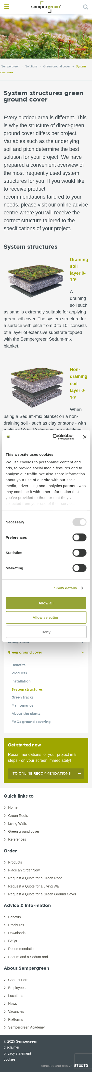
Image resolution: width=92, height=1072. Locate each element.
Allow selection (46, 617)
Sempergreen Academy (26, 1027)
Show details (65, 588)
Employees (17, 988)
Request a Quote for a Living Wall (34, 886)
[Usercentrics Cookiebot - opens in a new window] (55, 437)
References (17, 839)
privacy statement (17, 1053)
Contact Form (18, 980)
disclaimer (11, 1047)
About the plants (26, 714)
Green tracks (22, 697)
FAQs (12, 941)
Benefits (19, 665)
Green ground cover (25, 652)
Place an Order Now (23, 870)
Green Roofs (18, 816)
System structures (27, 689)
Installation (21, 681)
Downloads (17, 933)
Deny (46, 632)
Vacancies (16, 1011)
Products (19, 673)
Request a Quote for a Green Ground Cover (42, 894)
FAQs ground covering (31, 722)
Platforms (15, 1019)
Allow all (46, 603)
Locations (15, 996)
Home (12, 807)
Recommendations (22, 949)
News (12, 1004)
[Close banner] (84, 437)
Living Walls (17, 823)
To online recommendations (42, 773)
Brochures (16, 925)
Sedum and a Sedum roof (28, 957)
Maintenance (22, 705)
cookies (9, 1059)
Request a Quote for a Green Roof (35, 878)
